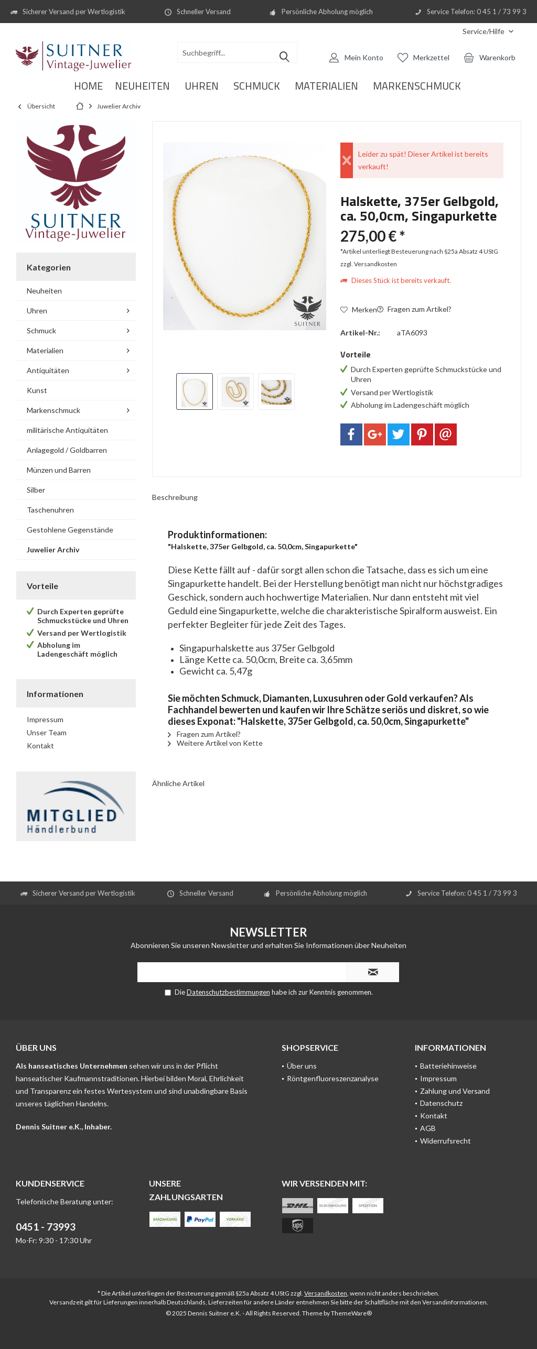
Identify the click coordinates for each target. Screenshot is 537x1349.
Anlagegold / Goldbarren (67, 449)
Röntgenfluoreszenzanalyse (333, 1078)
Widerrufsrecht (445, 1140)
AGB (428, 1128)
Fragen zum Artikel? (414, 308)
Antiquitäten (48, 370)
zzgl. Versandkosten (368, 264)
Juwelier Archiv (53, 549)
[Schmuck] (256, 86)
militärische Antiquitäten (67, 430)
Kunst (37, 390)
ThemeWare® (351, 1313)
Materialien (45, 350)
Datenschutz (441, 1102)
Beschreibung (175, 497)
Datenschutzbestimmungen (228, 992)
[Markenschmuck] (417, 86)
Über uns (302, 1065)
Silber (36, 489)
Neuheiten (44, 290)
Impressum (45, 719)
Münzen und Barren (59, 469)
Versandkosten (325, 1293)
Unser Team (47, 732)
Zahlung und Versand (455, 1090)
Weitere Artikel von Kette (215, 742)
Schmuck (41, 330)
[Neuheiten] (142, 86)
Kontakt (40, 745)
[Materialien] (326, 86)
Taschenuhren (50, 509)
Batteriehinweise (448, 1065)
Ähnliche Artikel (178, 783)
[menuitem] (488, 31)
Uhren (37, 310)
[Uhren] (201, 86)
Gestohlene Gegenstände (70, 529)
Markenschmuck (53, 410)
